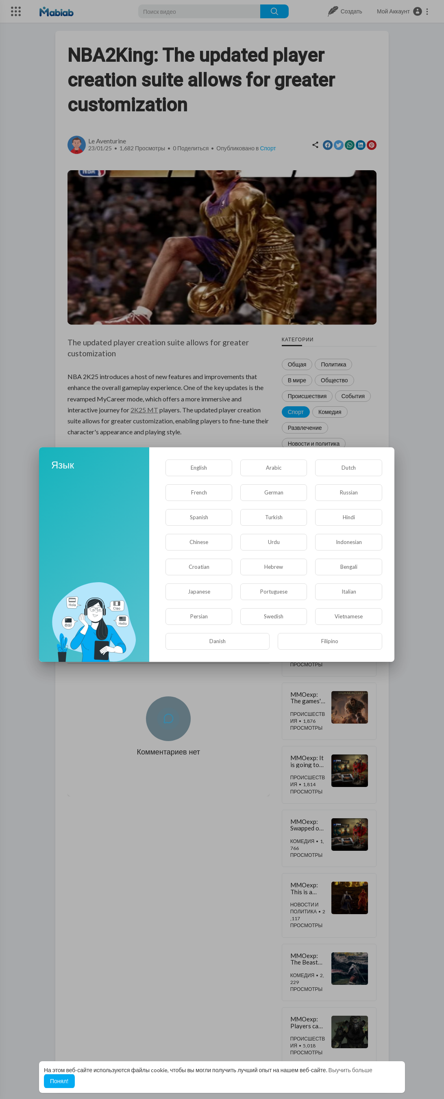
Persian (199, 616)
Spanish (199, 517)
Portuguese (273, 591)
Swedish (273, 616)
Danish (217, 641)
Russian (349, 492)
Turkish (274, 517)
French (199, 492)
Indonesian (349, 542)
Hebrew (273, 567)
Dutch (349, 467)
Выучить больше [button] (350, 1069)
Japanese (199, 591)
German (273, 492)
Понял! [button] (59, 1080)
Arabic (273, 467)
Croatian (199, 567)
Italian (349, 591)
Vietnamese (349, 616)
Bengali (348, 567)
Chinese (198, 542)
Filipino (329, 641)
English (199, 467)
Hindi (349, 517)
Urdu (274, 542)
